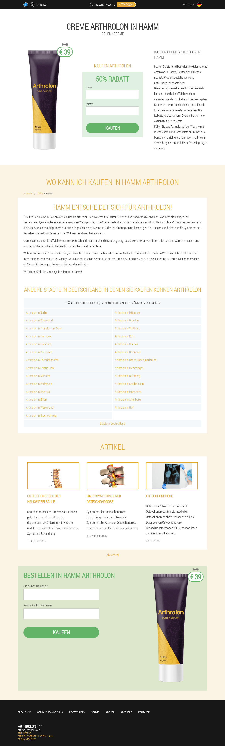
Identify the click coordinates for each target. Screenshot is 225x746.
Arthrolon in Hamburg (38, 344)
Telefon (89, 104)
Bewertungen (77, 712)
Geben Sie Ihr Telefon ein (37, 605)
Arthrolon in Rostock (38, 392)
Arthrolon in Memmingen (129, 368)
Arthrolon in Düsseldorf (39, 320)
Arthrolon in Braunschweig (41, 415)
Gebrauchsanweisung (50, 712)
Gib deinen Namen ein (35, 586)
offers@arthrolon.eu (29, 730)
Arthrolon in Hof (124, 407)
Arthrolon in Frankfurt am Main (44, 328)
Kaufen (112, 128)
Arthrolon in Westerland (39, 407)
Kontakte (144, 712)
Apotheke (126, 712)
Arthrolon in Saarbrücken (129, 384)
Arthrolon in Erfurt (36, 399)
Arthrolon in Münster (38, 376)
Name (89, 87)
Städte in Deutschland (112, 423)
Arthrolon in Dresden (127, 320)
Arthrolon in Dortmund (128, 352)
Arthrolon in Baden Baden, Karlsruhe (135, 360)
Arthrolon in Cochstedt (39, 352)
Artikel (110, 712)
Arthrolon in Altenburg (128, 399)
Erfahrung (24, 712)
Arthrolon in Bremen (126, 344)
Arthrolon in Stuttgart (127, 328)
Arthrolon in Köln (124, 336)
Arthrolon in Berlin (36, 312)
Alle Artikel (112, 555)
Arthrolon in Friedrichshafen (42, 360)
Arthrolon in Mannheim (128, 392)
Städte (95, 712)
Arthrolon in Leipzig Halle (40, 368)
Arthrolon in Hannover (39, 336)
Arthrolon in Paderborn (39, 384)
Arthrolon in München (127, 312)
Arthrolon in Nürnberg (127, 376)
